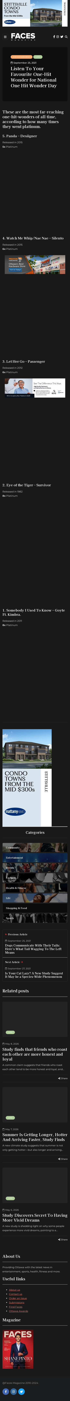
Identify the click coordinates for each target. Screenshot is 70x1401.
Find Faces (15, 1306)
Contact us (15, 1294)
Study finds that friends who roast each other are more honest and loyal (34, 1054)
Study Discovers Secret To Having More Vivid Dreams (35, 1217)
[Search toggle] (66, 36)
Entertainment (21, 57)
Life (38, 57)
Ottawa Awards (18, 1311)
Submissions (16, 1302)
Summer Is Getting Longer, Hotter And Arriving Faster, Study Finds (35, 1137)
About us (14, 1289)
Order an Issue (18, 1298)
